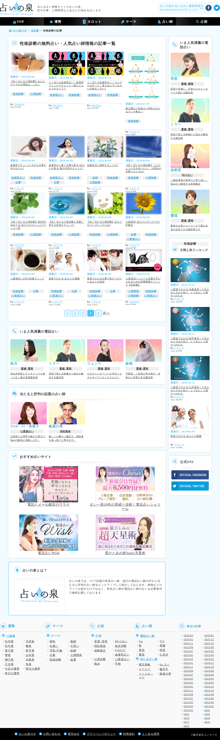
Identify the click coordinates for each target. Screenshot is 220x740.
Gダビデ (134, 131)
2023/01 (188, 710)
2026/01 (188, 639)
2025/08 (209, 647)
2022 (207, 710)
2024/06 (209, 674)
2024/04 (209, 678)
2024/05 (188, 678)
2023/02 (209, 706)
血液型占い (56, 95)
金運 (133, 234)
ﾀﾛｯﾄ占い (187, 175)
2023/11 (188, 690)
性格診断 (18, 94)
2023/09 (188, 694)
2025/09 (188, 647)
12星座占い (133, 239)
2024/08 (209, 670)
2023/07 (188, 698)
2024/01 (188, 686)
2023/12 (209, 686)
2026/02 (209, 635)
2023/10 (209, 690)
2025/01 (188, 663)
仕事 (18, 182)
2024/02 (209, 682)
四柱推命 (65, 431)
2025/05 (188, 655)
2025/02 (209, 659)
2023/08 (209, 694)
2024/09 (188, 670)
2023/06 (209, 698)
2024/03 (188, 682)
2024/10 (209, 666)
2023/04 (209, 702)
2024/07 (188, 674)
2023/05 (188, 702)
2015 (186, 725)
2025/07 (188, 651)
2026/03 (188, 635)
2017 (186, 722)
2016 (207, 722)
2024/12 (209, 663)
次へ (106, 313)
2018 (207, 718)
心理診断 (36, 94)
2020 (207, 714)
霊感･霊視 (27, 368)
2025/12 (209, 639)
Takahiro (19, 104)
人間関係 (133, 291)
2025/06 (209, 651)
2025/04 (209, 655)
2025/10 (209, 643)
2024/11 (188, 666)
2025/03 (188, 659)
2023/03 (188, 706)
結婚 (95, 177)
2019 (186, 718)
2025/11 (188, 643)
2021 (186, 714)
